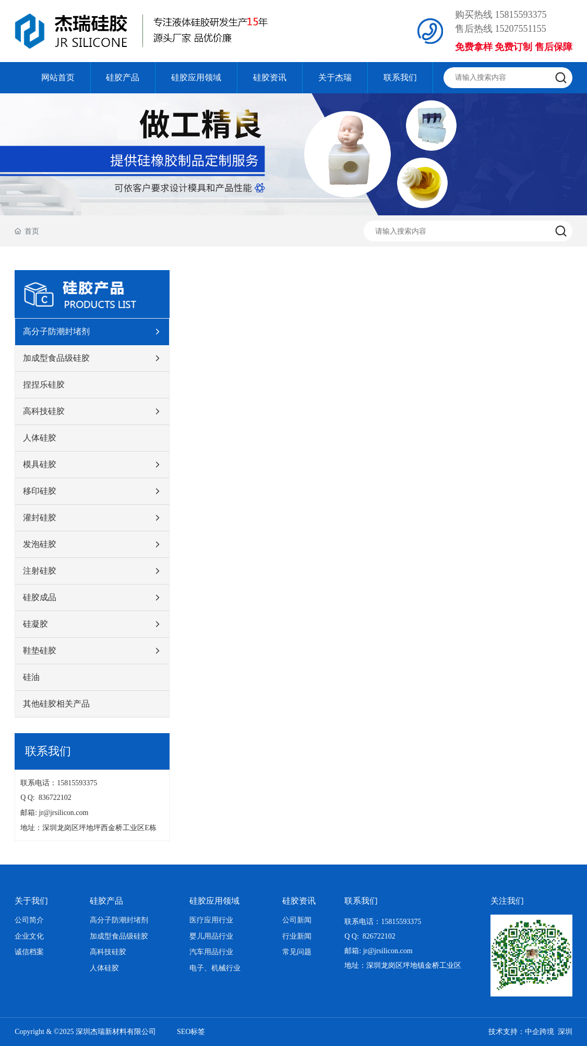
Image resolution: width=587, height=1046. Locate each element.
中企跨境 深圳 (548, 1032)
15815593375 (520, 14)
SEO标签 (191, 1032)
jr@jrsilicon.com (65, 813)
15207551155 (520, 28)
